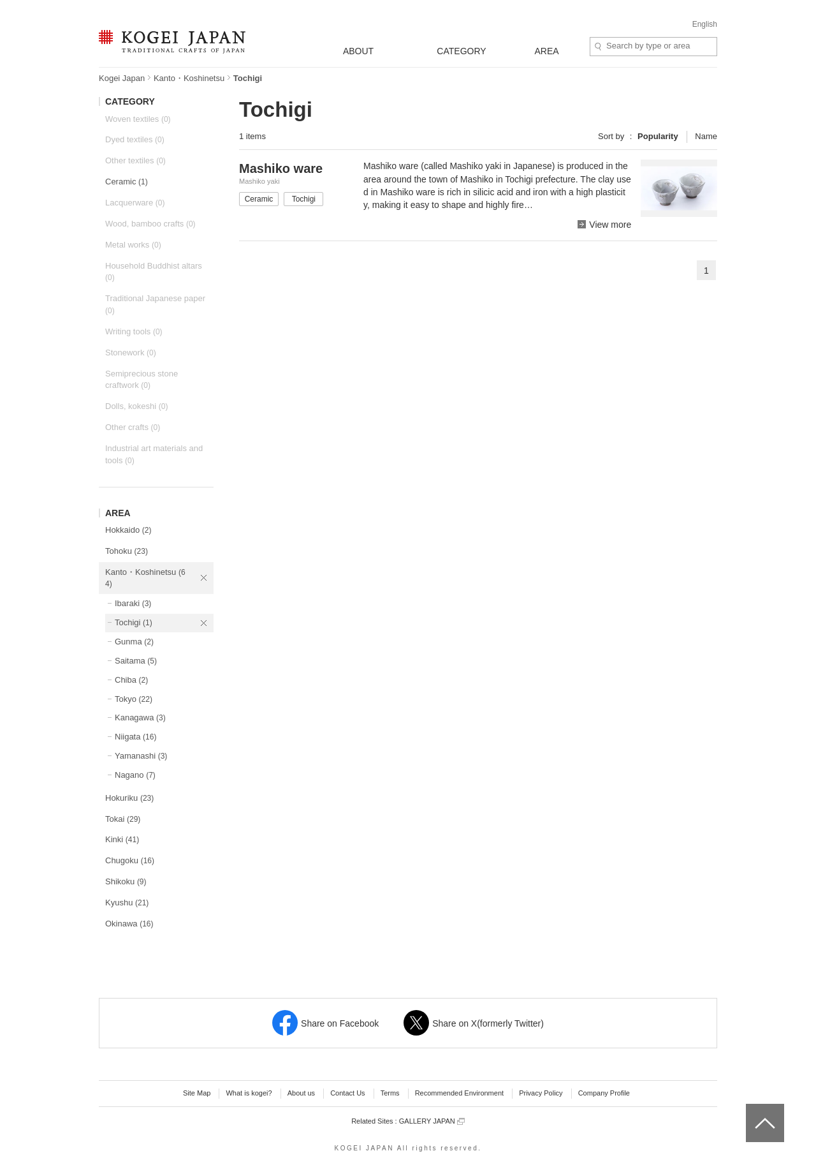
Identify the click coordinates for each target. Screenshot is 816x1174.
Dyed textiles (134, 139)
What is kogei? (249, 1093)
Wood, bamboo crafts (150, 223)
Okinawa (129, 923)
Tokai (122, 819)
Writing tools (134, 331)
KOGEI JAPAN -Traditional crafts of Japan (172, 42)
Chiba (131, 680)
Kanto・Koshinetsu (189, 78)
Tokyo (133, 699)
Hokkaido (128, 530)
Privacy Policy (540, 1093)
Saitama (136, 660)
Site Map (196, 1093)
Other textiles (135, 160)
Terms (390, 1093)
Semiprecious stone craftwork (141, 379)
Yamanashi (141, 756)
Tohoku (126, 551)
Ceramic (126, 181)
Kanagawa (140, 717)
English (704, 24)
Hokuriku (129, 798)
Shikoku (126, 881)
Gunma (134, 641)
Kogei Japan (122, 78)
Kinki (122, 839)
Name (706, 136)
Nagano (135, 775)
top (750, 1108)
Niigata (135, 736)
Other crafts (132, 427)
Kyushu (127, 902)
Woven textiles (138, 119)
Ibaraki (133, 603)
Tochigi (133, 622)
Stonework (130, 352)
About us (301, 1093)
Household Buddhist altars (153, 272)
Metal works (133, 244)
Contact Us (347, 1093)
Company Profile (604, 1093)
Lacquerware (134, 202)
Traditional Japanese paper (155, 304)
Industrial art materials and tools (154, 454)
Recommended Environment (459, 1093)
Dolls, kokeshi (136, 406)
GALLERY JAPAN (432, 1121)
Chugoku (129, 860)
